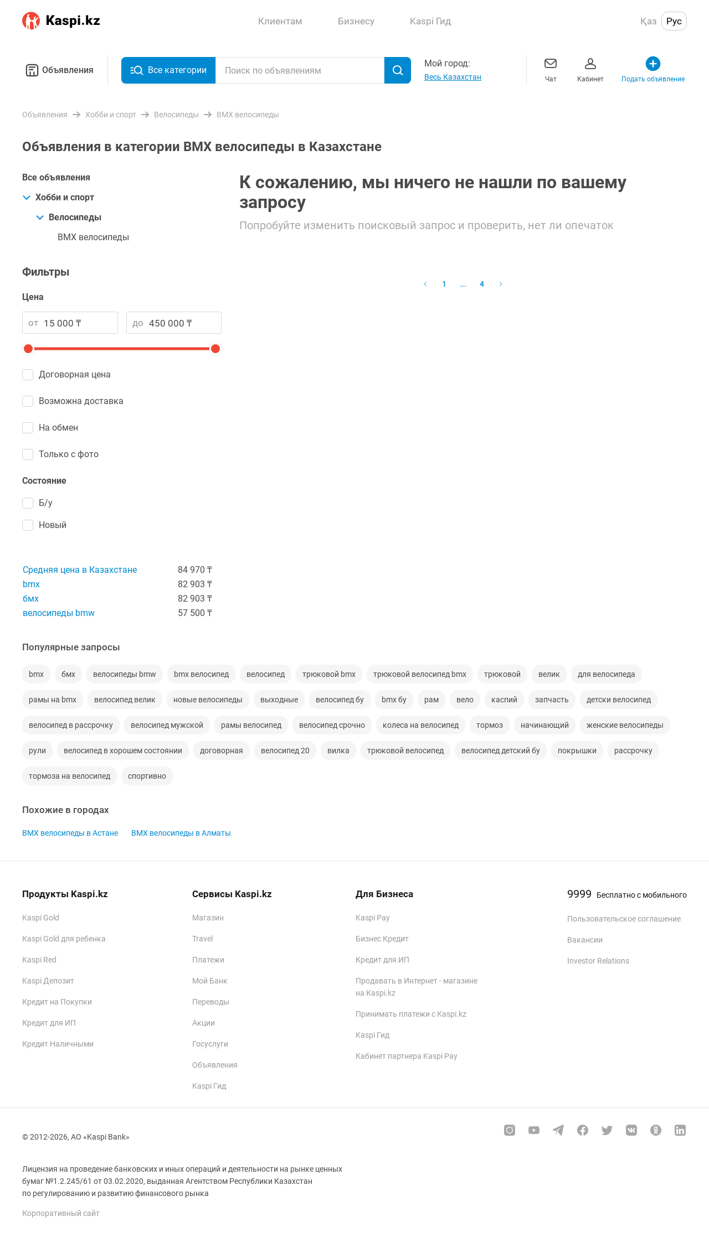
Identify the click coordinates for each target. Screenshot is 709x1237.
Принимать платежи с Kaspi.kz (411, 1014)
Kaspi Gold (40, 917)
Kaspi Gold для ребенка (64, 938)
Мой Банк (210, 980)
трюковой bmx (329, 674)
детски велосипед (619, 699)
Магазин (208, 917)
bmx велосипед (201, 674)
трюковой (502, 674)
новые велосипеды (208, 699)
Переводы (210, 1001)
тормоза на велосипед (69, 776)
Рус (674, 21)
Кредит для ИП (49, 1022)
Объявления (58, 70)
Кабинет (590, 69)
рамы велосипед (251, 725)
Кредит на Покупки (57, 1001)
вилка (338, 750)
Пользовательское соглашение (624, 918)
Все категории (168, 70)
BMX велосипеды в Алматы (181, 833)
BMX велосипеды (93, 237)
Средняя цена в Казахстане (80, 570)
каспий (504, 699)
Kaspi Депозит (48, 980)
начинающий (545, 725)
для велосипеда (606, 674)
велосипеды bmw (59, 613)
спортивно (147, 776)
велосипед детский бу (500, 750)
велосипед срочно (332, 725)
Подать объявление (653, 69)
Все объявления (56, 177)
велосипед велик (125, 699)
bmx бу (394, 699)
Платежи (208, 959)
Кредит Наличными (58, 1043)
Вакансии (585, 939)
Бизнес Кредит (382, 938)
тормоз (489, 725)
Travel (202, 938)
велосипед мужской (167, 725)
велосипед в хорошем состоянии (123, 750)
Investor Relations (598, 960)
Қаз (648, 21)
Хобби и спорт (58, 197)
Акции (203, 1022)
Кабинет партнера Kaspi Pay (407, 1056)
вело (465, 699)
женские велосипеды (625, 725)
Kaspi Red (39, 959)
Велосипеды (68, 217)
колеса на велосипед (421, 725)
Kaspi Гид (209, 1085)
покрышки (577, 750)
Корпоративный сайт (61, 1213)
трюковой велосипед (405, 750)
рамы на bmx (52, 699)
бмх (31, 598)
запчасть (552, 699)
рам (431, 699)
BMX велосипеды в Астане (70, 833)
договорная (221, 750)
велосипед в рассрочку (71, 725)
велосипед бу (340, 699)
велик (549, 674)
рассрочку (633, 750)
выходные (279, 699)
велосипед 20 (285, 750)
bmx (31, 584)
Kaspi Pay (373, 917)
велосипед (265, 674)
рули (37, 750)
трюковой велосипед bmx (419, 674)
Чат (550, 69)
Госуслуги (210, 1043)
